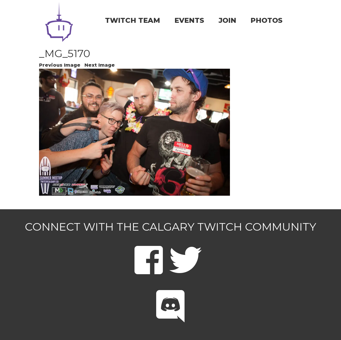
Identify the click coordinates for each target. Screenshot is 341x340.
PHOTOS (266, 20)
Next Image (99, 65)
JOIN (227, 20)
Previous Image (59, 65)
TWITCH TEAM (132, 20)
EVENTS (189, 20)
